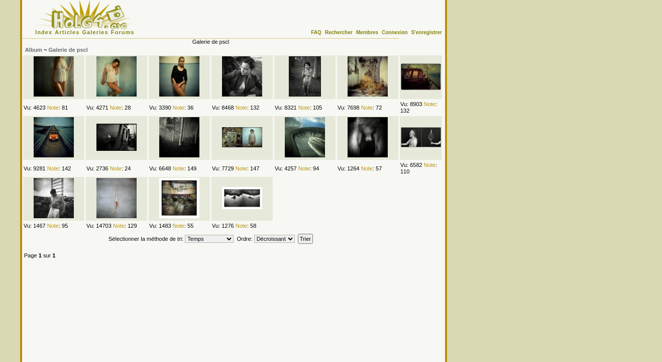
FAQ (316, 32)
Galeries (95, 32)
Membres (367, 32)
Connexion (395, 32)
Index (43, 32)
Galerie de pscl (67, 50)
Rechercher (339, 32)
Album (33, 50)
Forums (123, 32)
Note (53, 108)
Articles (67, 32)
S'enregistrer (426, 32)
